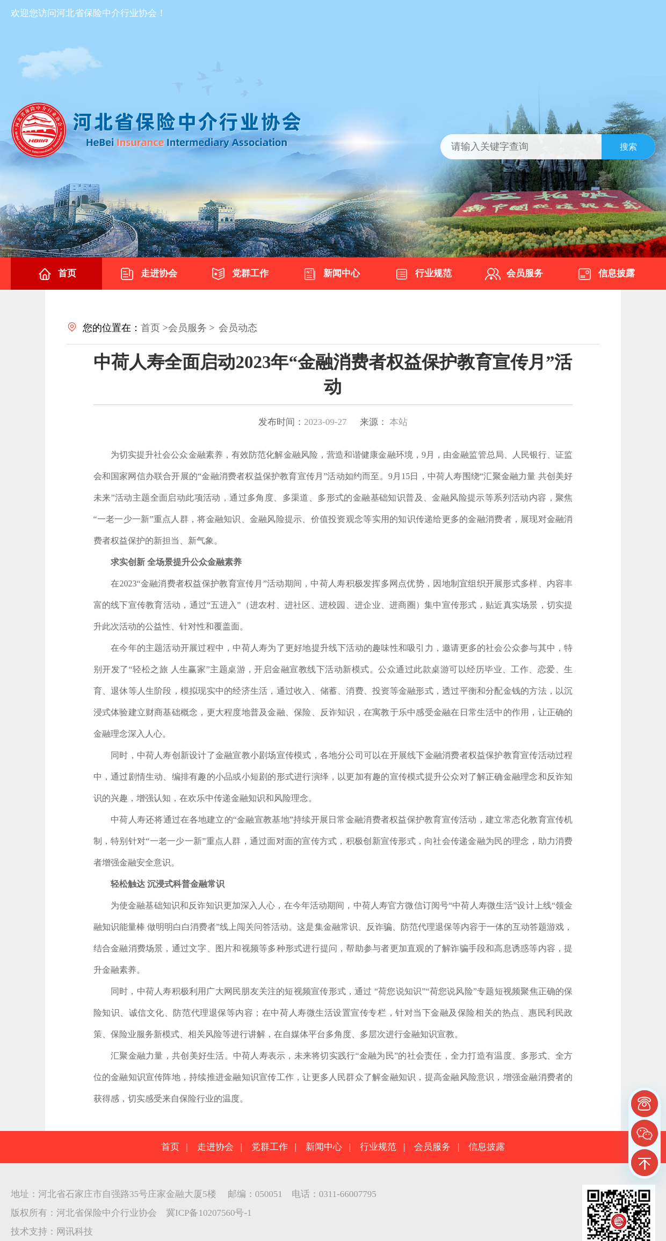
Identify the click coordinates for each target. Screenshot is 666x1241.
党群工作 (240, 274)
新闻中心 (331, 274)
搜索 (628, 146)
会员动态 (238, 327)
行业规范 (423, 274)
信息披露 (606, 274)
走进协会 (148, 274)
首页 (56, 274)
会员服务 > (191, 327)
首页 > (154, 327)
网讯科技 (74, 1232)
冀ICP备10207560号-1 (209, 1213)
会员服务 (514, 274)
